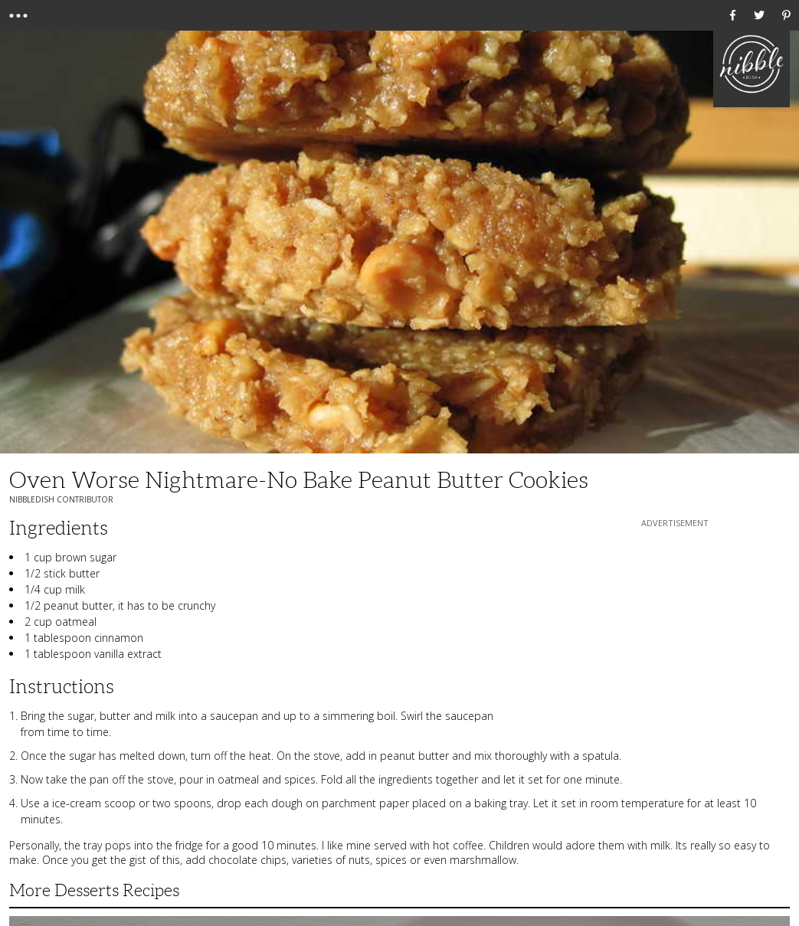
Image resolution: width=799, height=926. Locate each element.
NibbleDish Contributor (61, 499)
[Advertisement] (675, 626)
